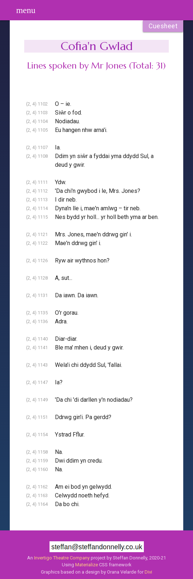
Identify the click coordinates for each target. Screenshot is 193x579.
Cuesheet (163, 26)
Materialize (86, 564)
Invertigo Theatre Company (62, 558)
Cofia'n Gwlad (97, 46)
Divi (148, 572)
